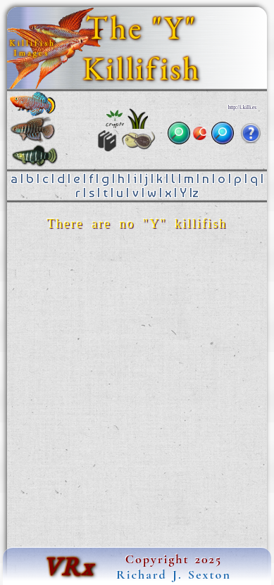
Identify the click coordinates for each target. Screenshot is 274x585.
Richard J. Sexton (173, 574)
